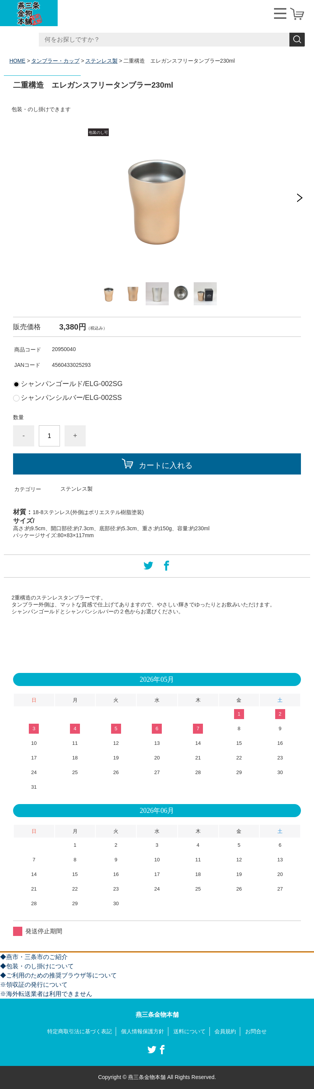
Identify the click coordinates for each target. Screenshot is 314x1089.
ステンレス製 (101, 61)
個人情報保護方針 (142, 1031)
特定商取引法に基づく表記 (79, 1031)
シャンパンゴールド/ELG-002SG (72, 384)
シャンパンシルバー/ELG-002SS (71, 397)
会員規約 (225, 1031)
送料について (189, 1031)
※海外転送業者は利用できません (46, 994)
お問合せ (256, 1031)
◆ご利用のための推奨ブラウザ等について (58, 975)
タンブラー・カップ (55, 61)
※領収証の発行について (34, 984)
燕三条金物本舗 (157, 1014)
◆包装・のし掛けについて (37, 966)
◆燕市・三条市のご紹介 (34, 957)
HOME (18, 61)
